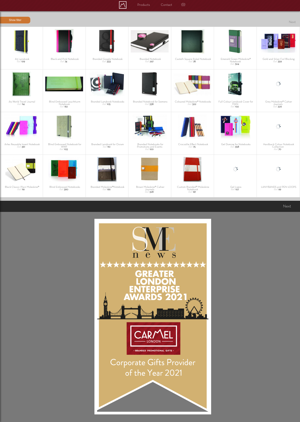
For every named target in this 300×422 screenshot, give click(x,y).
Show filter (15, 20)
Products (143, 4)
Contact (166, 4)
